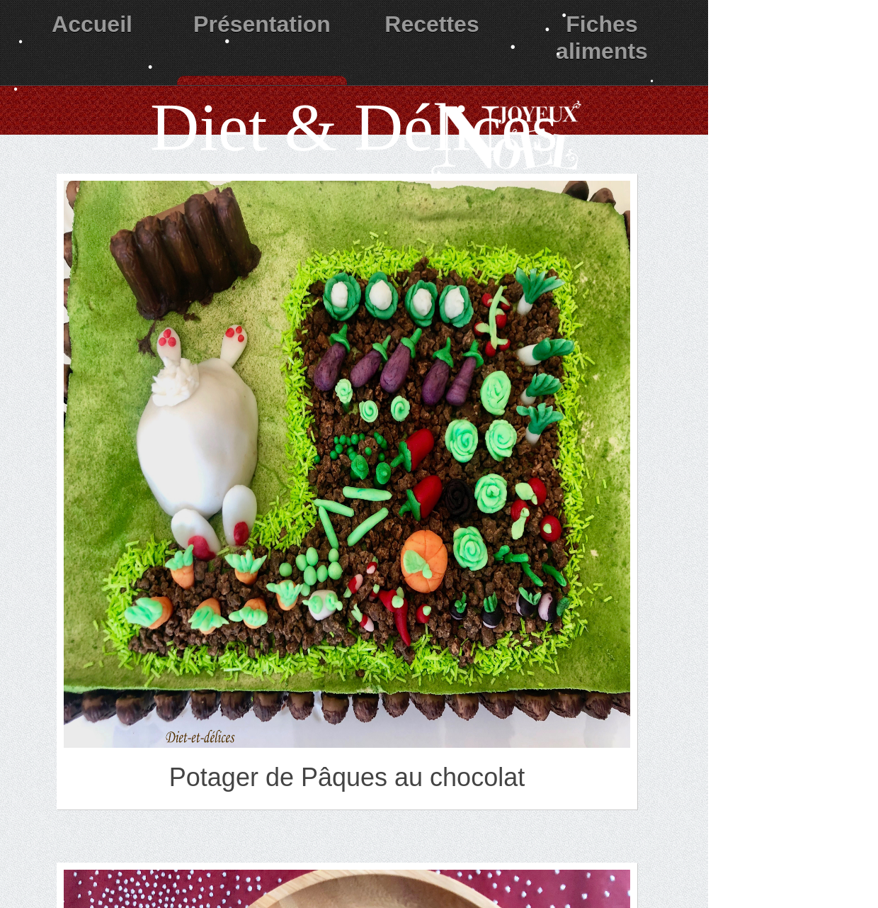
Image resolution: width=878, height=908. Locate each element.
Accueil (92, 24)
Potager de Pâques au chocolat (347, 777)
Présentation (262, 24)
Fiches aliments (602, 37)
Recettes (431, 24)
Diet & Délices (354, 127)
